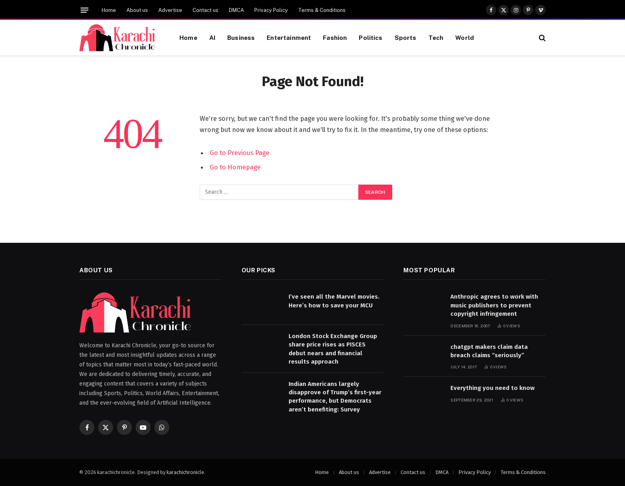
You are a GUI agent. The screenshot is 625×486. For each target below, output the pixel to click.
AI (212, 37)
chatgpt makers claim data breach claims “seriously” (489, 351)
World (464, 37)
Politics (370, 37)
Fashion (335, 37)
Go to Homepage (235, 167)
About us (137, 10)
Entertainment (289, 37)
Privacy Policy (271, 10)
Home (109, 10)
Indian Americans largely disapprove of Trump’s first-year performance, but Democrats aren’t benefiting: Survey (335, 396)
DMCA (236, 10)
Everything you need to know (492, 388)
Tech (436, 37)
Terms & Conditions (322, 10)
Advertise (170, 10)
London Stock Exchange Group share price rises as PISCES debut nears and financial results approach (333, 349)
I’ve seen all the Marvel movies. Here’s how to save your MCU (334, 301)
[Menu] (84, 10)
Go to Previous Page (239, 153)
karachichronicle (185, 472)
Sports (406, 37)
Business (241, 37)
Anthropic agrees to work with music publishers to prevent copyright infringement (494, 305)
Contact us (205, 10)
